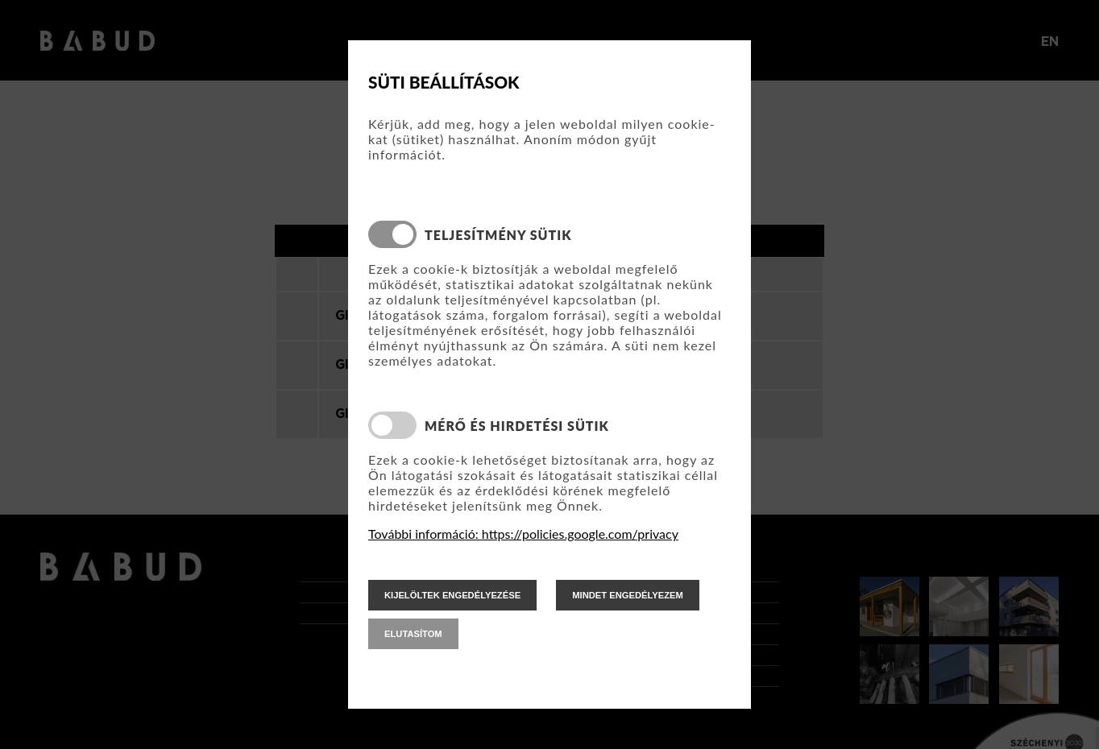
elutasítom (413, 634)
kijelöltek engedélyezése (452, 595)
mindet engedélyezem (627, 595)
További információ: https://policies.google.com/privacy (523, 533)
